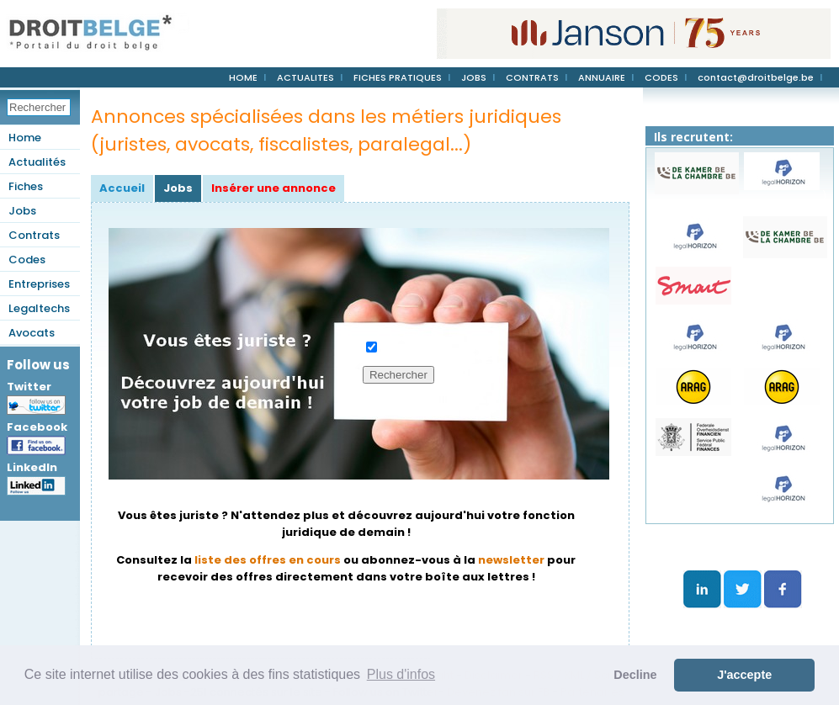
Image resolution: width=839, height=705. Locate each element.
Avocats (31, 333)
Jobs (22, 211)
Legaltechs (39, 308)
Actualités (37, 162)
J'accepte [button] (744, 674)
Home (24, 138)
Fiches (25, 186)
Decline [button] (634, 674)
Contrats (34, 235)
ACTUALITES (305, 77)
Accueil (122, 188)
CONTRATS (532, 77)
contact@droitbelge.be (756, 77)
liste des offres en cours (267, 560)
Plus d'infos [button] (401, 674)
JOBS (473, 77)
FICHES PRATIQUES (397, 77)
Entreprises (39, 284)
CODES (661, 77)
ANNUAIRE (601, 77)
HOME (243, 77)
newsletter (511, 560)
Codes (26, 260)
